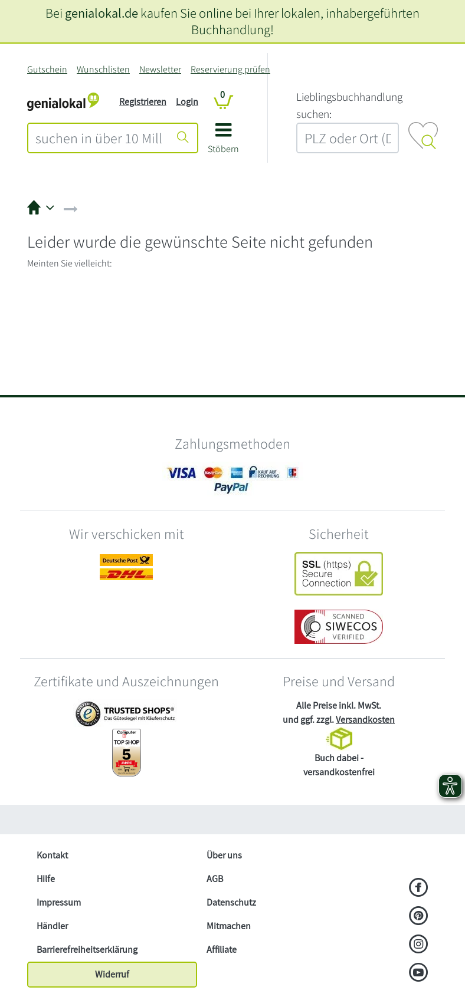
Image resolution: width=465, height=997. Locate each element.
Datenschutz (231, 902)
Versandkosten (365, 719)
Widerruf (112, 974)
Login (187, 102)
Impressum (59, 902)
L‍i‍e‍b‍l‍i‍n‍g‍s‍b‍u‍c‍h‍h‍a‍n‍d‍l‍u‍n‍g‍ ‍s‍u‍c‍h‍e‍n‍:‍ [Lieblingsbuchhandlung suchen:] (349, 105)
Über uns (224, 855)
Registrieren (142, 102)
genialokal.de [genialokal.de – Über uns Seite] (101, 12)
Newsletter (160, 69)
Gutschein (47, 69)
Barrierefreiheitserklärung (87, 949)
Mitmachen (229, 926)
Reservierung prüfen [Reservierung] (230, 69)
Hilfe (46, 879)
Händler (52, 926)
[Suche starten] (183, 138)
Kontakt (52, 855)
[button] (223, 142)
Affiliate (222, 949)
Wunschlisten (103, 69)
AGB (215, 879)
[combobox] (98, 138)
